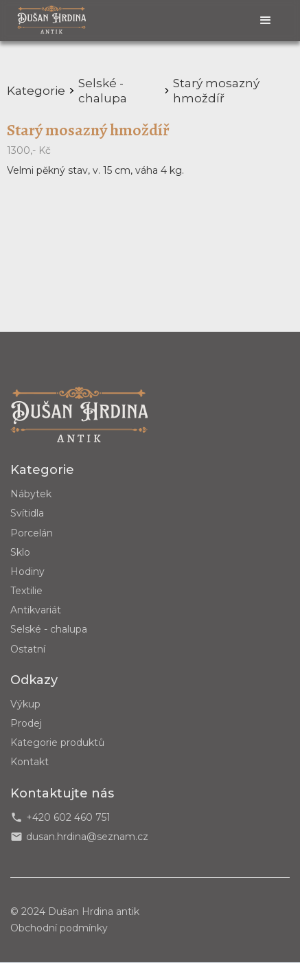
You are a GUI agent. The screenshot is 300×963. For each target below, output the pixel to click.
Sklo (20, 552)
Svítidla (27, 513)
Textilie (26, 591)
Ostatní (27, 649)
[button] (265, 20)
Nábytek (30, 494)
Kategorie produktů (57, 742)
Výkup (25, 704)
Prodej (26, 723)
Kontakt (29, 762)
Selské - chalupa (48, 629)
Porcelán (31, 533)
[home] (51, 19)
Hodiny (27, 571)
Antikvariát (35, 610)
